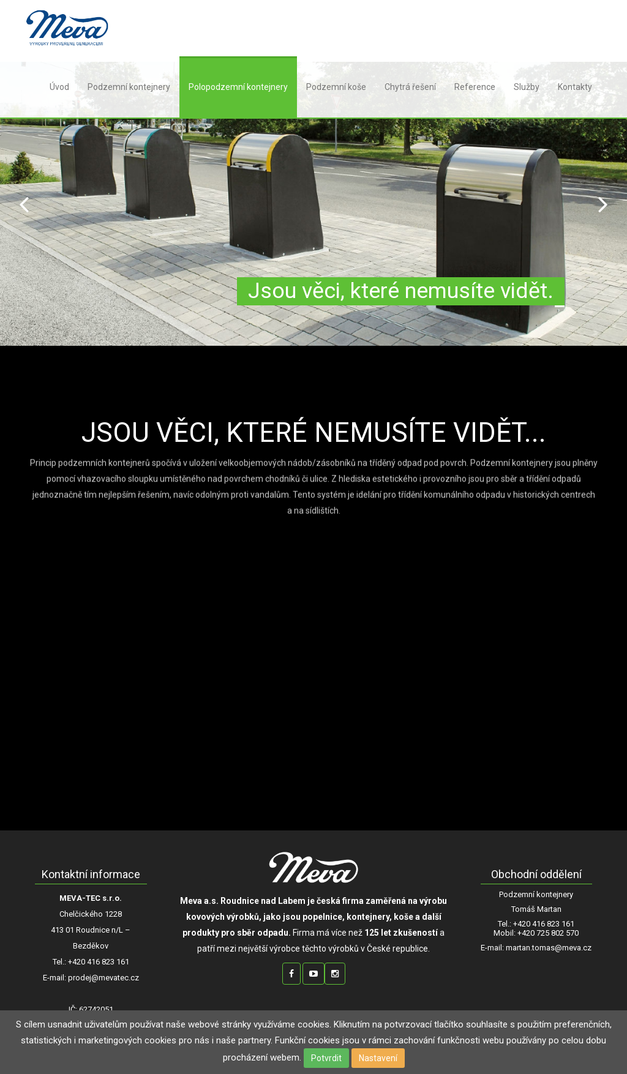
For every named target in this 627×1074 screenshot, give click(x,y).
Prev (24, 204)
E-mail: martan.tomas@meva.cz (536, 948)
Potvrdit (326, 1058)
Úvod (59, 87)
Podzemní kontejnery (129, 87)
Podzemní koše (336, 87)
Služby (526, 87)
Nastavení (378, 1058)
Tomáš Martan (536, 909)
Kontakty (575, 87)
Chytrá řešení (410, 87)
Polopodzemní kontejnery (238, 87)
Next (603, 204)
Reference (474, 87)
